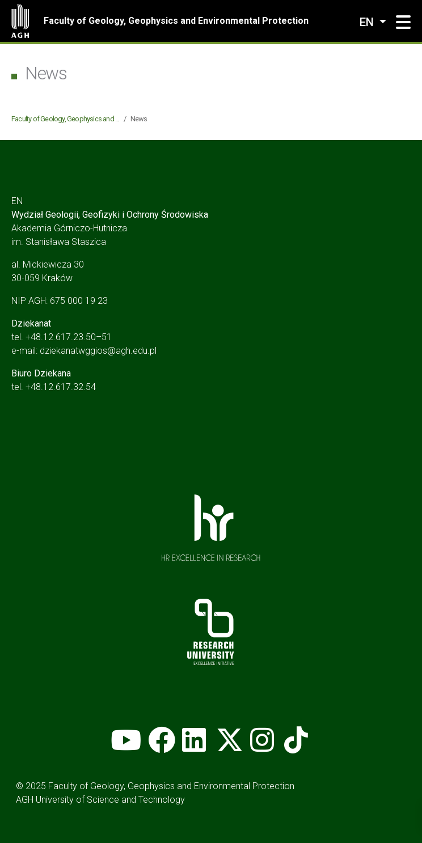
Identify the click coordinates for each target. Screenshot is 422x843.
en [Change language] (368, 22)
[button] (403, 22)
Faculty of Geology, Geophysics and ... (65, 119)
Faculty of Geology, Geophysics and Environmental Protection (176, 20)
